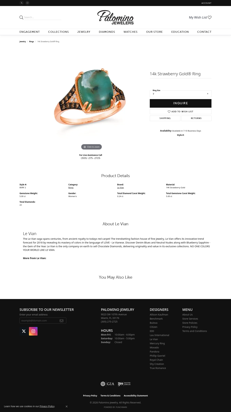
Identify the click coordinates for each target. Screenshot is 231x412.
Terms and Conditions (194, 331)
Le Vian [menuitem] (154, 339)
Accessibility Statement (136, 395)
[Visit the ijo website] (124, 384)
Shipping (165, 118)
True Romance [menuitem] (158, 368)
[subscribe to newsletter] (61, 321)
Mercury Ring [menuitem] (157, 343)
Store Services (190, 318)
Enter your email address (34, 314)
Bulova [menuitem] (153, 322)
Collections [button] (58, 31)
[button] (206, 3)
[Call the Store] (109, 321)
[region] (91, 99)
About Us (187, 314)
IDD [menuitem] (152, 331)
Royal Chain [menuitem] (156, 359)
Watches (131, 31)
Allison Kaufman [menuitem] (159, 314)
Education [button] (180, 31)
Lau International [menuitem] (159, 335)
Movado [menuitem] (154, 347)
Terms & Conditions (110, 395)
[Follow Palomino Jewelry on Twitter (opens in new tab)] (22, 3)
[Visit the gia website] (107, 384)
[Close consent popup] (67, 406)
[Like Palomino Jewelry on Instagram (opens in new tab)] (27, 3)
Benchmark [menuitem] (156, 318)
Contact (204, 31)
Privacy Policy (189, 327)
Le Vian (120, 187)
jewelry (23, 41)
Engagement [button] (30, 31)
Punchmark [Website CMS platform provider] (121, 407)
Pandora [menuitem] (154, 351)
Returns (196, 118)
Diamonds (107, 31)
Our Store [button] (154, 31)
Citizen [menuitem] (153, 327)
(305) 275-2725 (91, 158)
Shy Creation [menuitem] (157, 364)
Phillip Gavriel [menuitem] (157, 355)
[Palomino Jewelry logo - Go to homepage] (115, 17)
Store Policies (189, 322)
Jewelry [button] (83, 31)
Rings (31, 41)
